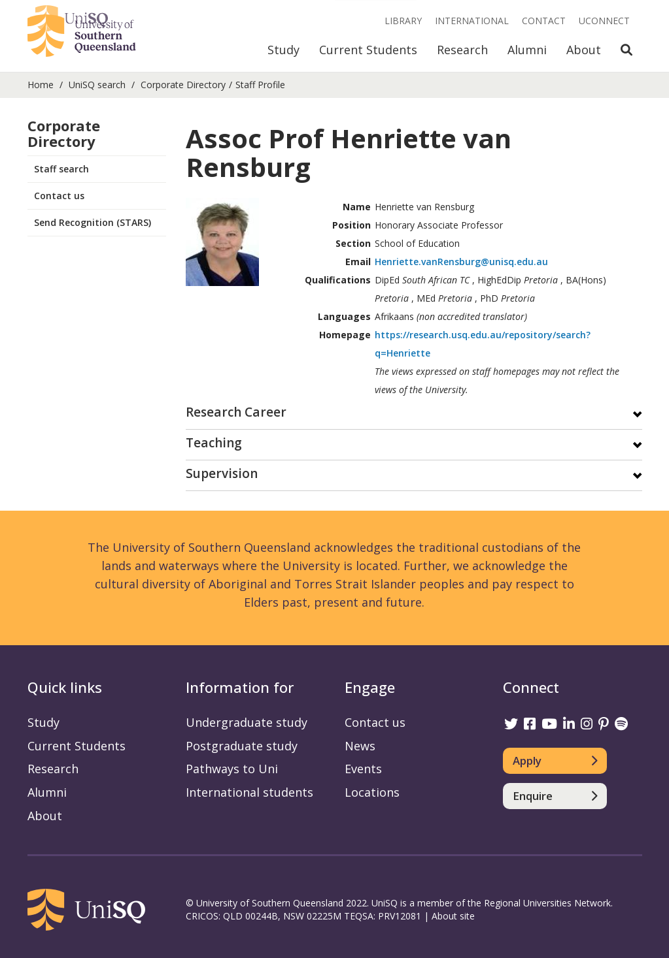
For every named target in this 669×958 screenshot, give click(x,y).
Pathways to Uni (232, 768)
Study (283, 49)
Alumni (527, 49)
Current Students (368, 49)
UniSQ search (97, 84)
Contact (544, 20)
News (360, 746)
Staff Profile (260, 84)
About (583, 49)
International (472, 20)
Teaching (214, 443)
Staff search (61, 169)
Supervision (222, 474)
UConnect (604, 20)
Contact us (59, 195)
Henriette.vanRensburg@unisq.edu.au (461, 261)
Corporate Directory (183, 84)
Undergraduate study (246, 722)
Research (462, 49)
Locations (372, 792)
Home (40, 84)
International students (249, 792)
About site (453, 916)
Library (403, 20)
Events (363, 768)
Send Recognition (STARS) (92, 222)
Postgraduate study (242, 746)
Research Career (236, 413)
